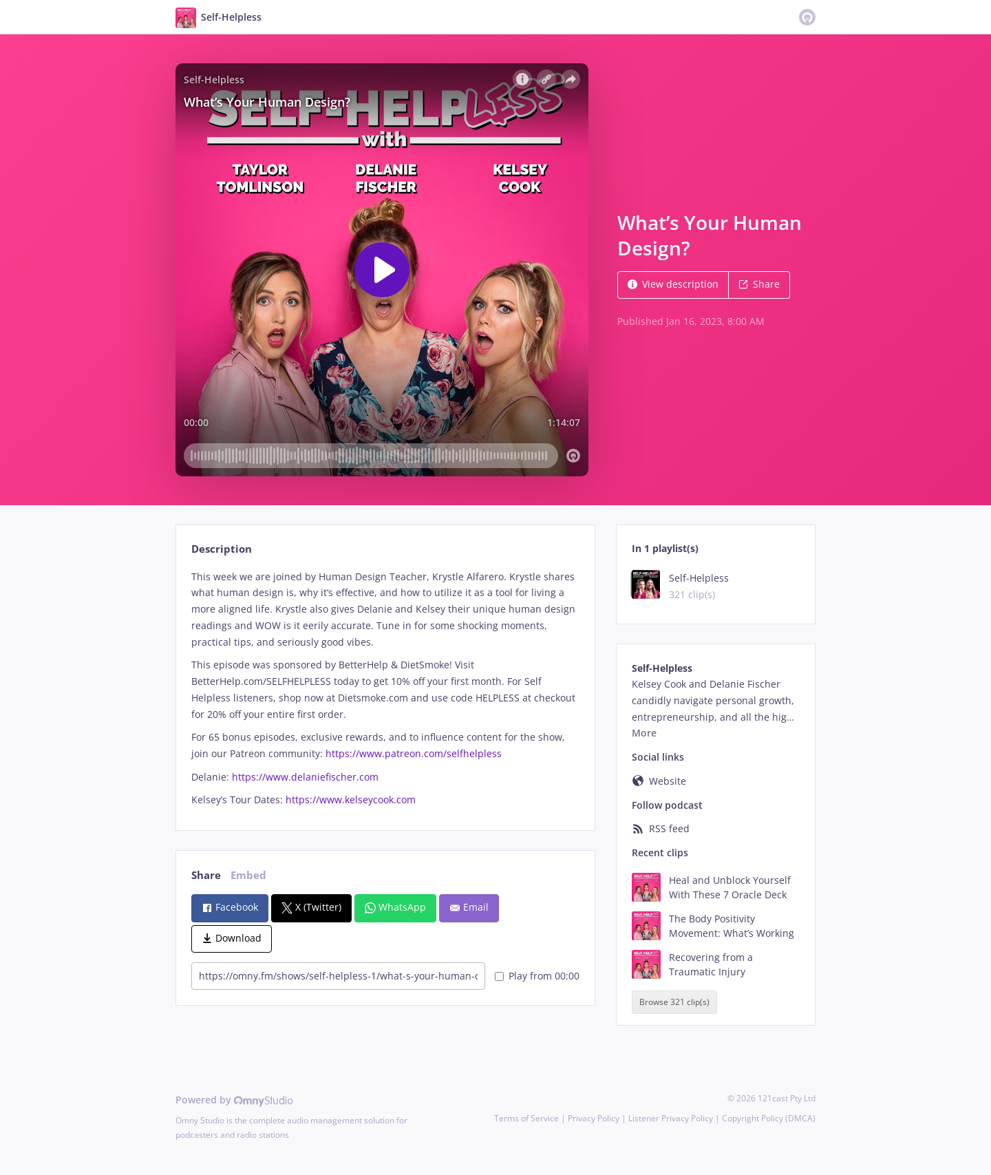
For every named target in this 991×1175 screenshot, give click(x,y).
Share (759, 283)
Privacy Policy (593, 1118)
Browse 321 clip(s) (674, 1002)
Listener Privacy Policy (670, 1118)
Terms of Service (526, 1118)
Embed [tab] (248, 875)
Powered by (234, 1099)
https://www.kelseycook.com (351, 799)
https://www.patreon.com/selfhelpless (414, 753)
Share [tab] (206, 875)
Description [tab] (221, 549)
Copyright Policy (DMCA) (769, 1118)
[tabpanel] (385, 689)
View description (673, 283)
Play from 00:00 (537, 975)
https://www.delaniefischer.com (305, 776)
